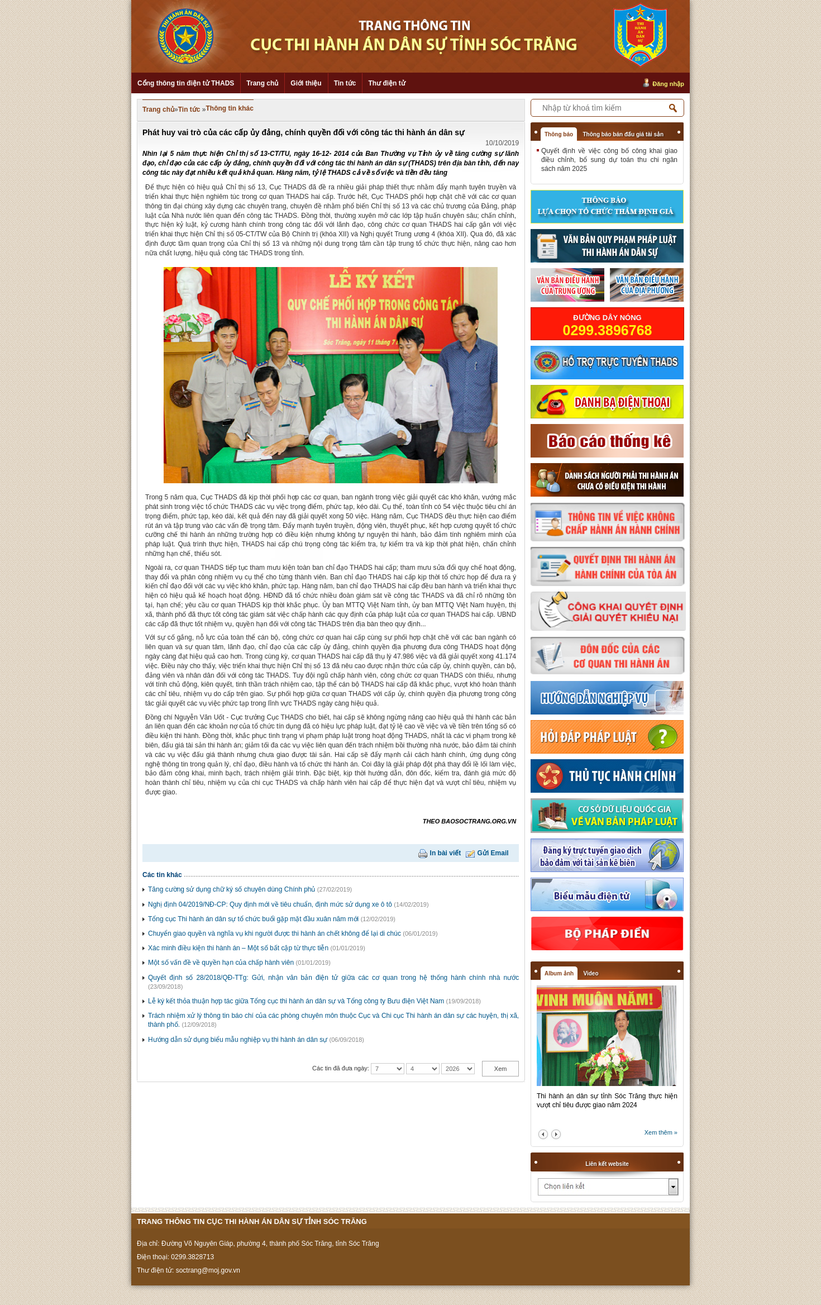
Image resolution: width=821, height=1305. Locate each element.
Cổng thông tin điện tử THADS (185, 83)
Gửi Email (493, 853)
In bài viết (445, 853)
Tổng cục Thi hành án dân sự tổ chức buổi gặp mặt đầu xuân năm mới (253, 919)
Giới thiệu (305, 83)
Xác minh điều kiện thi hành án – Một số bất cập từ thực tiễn (238, 948)
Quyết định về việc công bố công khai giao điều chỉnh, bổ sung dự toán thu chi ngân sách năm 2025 (609, 160)
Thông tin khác (230, 108)
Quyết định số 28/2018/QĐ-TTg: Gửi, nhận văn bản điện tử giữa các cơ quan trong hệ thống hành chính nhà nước (333, 978)
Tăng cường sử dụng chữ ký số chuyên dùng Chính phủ (232, 889)
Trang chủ (262, 83)
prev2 (543, 1134)
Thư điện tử (386, 83)
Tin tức (345, 83)
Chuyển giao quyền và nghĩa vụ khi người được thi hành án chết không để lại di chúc (274, 933)
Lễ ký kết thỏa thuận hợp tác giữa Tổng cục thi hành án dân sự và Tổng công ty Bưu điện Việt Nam (296, 1001)
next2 (556, 1134)
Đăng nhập (668, 83)
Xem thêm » (661, 1132)
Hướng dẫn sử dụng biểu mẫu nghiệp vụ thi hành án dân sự (237, 1040)
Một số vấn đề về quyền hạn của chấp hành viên (221, 962)
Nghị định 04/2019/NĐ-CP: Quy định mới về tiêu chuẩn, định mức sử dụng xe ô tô (270, 904)
